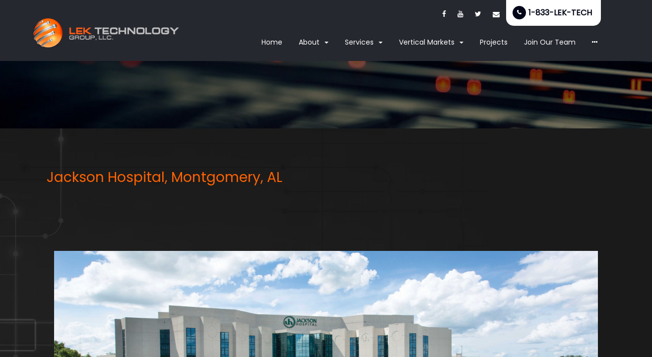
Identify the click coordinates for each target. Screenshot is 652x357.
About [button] (313, 42)
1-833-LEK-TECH (560, 12)
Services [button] (364, 42)
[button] (595, 43)
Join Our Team (550, 42)
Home (271, 42)
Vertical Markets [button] (431, 42)
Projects (494, 42)
